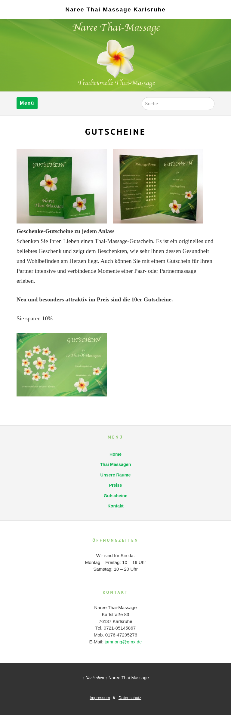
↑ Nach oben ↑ (94, 677)
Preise (115, 485)
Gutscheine (115, 495)
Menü (27, 103)
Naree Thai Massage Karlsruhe (115, 9)
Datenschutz (130, 697)
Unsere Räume (115, 475)
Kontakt (115, 506)
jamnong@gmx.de (123, 641)
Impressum (100, 697)
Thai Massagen (115, 464)
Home (115, 454)
